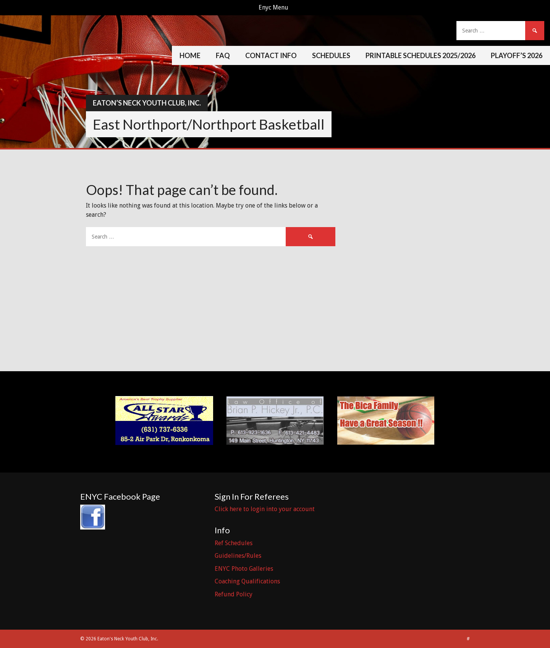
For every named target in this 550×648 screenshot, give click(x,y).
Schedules (331, 55)
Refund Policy (233, 594)
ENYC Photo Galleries (244, 568)
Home (190, 55)
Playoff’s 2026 (516, 55)
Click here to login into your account (265, 509)
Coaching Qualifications (247, 581)
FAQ (223, 55)
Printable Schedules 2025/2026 (421, 55)
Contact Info (271, 55)
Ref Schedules (233, 543)
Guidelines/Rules (238, 555)
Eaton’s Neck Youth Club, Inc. (147, 103)
